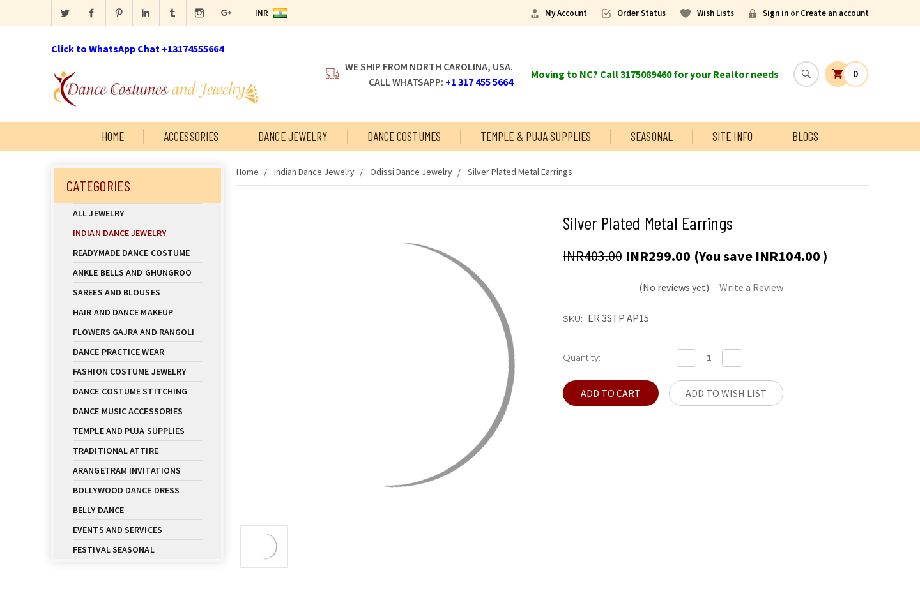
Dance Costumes (404, 136)
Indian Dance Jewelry (137, 233)
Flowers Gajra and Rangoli (134, 332)
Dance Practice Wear (137, 351)
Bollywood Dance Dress (126, 490)
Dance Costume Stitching (130, 391)
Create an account (835, 13)
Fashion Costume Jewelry (137, 371)
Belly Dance (137, 510)
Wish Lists (715, 13)
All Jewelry (137, 213)
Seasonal (652, 136)
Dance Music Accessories (128, 411)
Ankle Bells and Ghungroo (132, 272)
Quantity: (582, 357)
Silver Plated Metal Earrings (520, 171)
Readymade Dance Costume (137, 252)
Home (113, 136)
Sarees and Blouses (137, 292)
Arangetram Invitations (127, 470)
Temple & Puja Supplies (535, 136)
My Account (566, 13)
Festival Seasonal (114, 549)
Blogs (805, 136)
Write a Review (751, 287)
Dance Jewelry (292, 136)
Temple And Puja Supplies (137, 431)
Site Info (732, 136)
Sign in (775, 13)
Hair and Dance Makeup (137, 312)
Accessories (191, 136)
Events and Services (117, 529)
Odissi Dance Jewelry (411, 171)
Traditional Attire (115, 450)
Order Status (641, 13)
